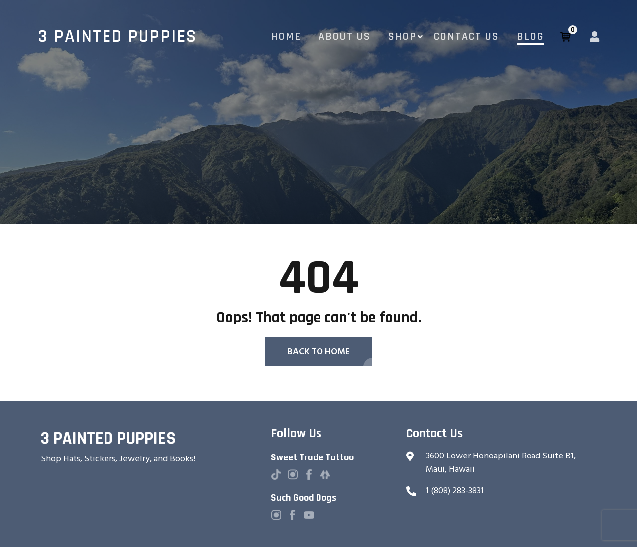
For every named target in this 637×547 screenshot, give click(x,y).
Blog (530, 37)
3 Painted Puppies (117, 37)
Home (286, 37)
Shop (402, 37)
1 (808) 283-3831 (455, 490)
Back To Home (318, 351)
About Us (344, 37)
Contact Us (466, 37)
